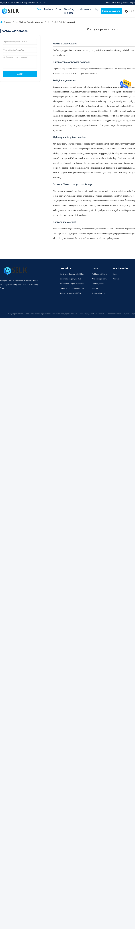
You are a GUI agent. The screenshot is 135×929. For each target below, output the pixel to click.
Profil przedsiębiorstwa (99, 274)
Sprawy (116, 274)
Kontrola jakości (98, 284)
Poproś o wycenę (111, 11)
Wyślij (20, 73)
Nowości (116, 279)
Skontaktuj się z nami (69, 11)
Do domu (7, 22)
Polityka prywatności (15, 314)
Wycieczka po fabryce (99, 279)
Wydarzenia (85, 9)
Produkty (48, 9)
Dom (39, 9)
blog (96, 9)
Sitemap (95, 288)
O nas (58, 9)
